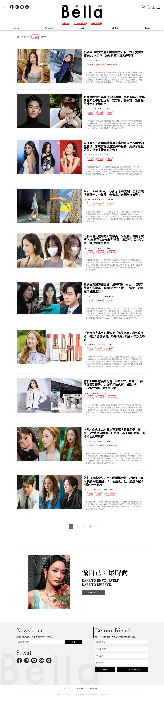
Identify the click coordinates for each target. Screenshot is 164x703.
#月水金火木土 (110, 494)
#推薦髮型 (112, 445)
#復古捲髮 (112, 64)
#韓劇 (90, 494)
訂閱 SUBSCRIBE (93, 592)
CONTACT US (79, 689)
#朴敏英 (90, 64)
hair (109, 60)
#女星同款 (100, 445)
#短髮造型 (100, 252)
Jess (88, 393)
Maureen (90, 60)
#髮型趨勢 (112, 252)
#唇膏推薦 (108, 349)
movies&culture (109, 296)
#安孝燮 (109, 300)
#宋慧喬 (90, 159)
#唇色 (90, 349)
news (105, 393)
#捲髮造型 (100, 64)
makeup (110, 345)
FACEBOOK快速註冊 (132, 669)
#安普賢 (109, 113)
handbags (111, 200)
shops (106, 155)
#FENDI (91, 204)
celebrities (108, 109)
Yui (88, 490)
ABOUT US (68, 689)
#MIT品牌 (100, 397)
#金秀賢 (90, 113)
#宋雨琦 (110, 204)
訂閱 (73, 642)
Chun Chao (90, 200)
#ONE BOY (112, 397)
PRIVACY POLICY (94, 689)
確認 (105, 669)
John (88, 109)
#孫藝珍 (109, 159)
